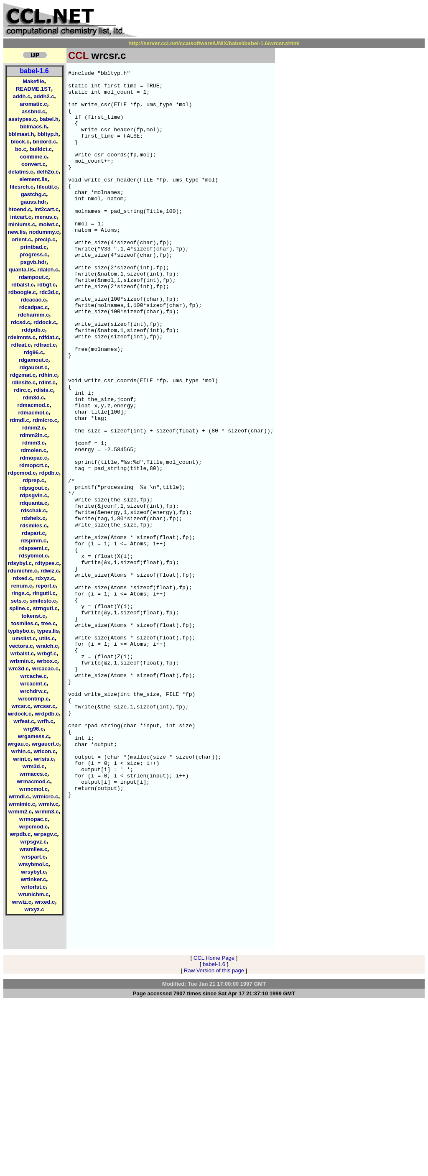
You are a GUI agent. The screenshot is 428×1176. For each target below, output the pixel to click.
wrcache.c (33, 676)
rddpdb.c (33, 330)
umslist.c (24, 638)
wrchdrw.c (33, 691)
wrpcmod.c (33, 826)
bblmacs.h (33, 126)
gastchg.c (33, 194)
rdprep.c (33, 480)
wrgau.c (18, 744)
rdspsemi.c (33, 548)
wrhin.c (21, 751)
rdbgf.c (46, 284)
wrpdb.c (20, 834)
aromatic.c (33, 104)
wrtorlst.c (33, 887)
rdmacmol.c (33, 412)
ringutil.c (44, 593)
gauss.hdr (33, 202)
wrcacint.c (33, 683)
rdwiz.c (50, 571)
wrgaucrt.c (45, 744)
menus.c (46, 217)
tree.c (48, 623)
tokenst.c (33, 616)
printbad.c (33, 247)
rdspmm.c (33, 540)
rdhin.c (48, 375)
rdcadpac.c (33, 307)
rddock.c (44, 322)
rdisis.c (43, 390)
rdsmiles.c (33, 525)
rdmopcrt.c (33, 465)
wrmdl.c (19, 796)
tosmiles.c (24, 623)
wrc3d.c (18, 668)
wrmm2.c (20, 811)
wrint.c (22, 759)
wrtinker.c (33, 879)
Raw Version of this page (214, 1145)
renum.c (22, 586)
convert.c (33, 164)
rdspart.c (33, 533)
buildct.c (41, 149)
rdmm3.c (33, 443)
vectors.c (21, 646)
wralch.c (47, 646)
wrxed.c (45, 902)
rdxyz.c (45, 578)
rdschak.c (33, 510)
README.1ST (33, 89)
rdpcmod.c (22, 473)
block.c (20, 141)
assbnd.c (33, 111)
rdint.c (47, 382)
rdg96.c (33, 352)
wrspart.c (33, 857)
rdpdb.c (49, 473)
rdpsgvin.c (33, 495)
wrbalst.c (22, 653)
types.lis (48, 631)
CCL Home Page (214, 1132)
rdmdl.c (19, 420)
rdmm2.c (33, 427)
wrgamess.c (33, 736)
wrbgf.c (46, 653)
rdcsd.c (20, 322)
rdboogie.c (22, 292)
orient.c (21, 239)
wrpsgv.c (45, 834)
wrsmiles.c (34, 849)
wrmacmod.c (33, 781)
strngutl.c (45, 608)
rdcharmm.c (33, 315)
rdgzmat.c (23, 375)
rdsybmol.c (33, 555)
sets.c (18, 601)
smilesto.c (43, 601)
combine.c (33, 156)
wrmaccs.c (34, 774)
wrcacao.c (45, 668)
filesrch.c (21, 187)
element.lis (33, 179)
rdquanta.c (33, 503)
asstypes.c (22, 119)
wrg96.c (33, 729)
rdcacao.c (33, 300)
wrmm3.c (47, 811)
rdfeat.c (21, 345)
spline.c (19, 608)
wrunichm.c (33, 894)
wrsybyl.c (33, 872)
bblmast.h (21, 134)
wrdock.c (19, 714)
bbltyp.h (48, 134)
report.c (46, 586)
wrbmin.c (21, 661)
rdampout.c (33, 277)
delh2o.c (48, 172)
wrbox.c (47, 661)
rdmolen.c (33, 450)
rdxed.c (22, 578)
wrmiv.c (48, 804)
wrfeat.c (23, 721)
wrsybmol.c (33, 864)
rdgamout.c (33, 360)
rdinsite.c (23, 382)
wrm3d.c (34, 766)
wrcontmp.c (33, 698)
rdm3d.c (33, 397)
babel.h (49, 119)
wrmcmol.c (33, 789)
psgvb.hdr (33, 262)
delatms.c (20, 172)
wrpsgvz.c (33, 842)
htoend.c (19, 209)
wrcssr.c (44, 706)
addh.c (21, 96)
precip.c (45, 239)
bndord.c (44, 141)
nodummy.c (44, 232)
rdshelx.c (33, 518)
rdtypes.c (47, 563)
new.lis (17, 232)
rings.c (20, 593)
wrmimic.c (21, 804)
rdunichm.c (22, 571)
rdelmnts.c (22, 337)
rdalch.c (47, 269)
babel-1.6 (34, 70)
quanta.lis (21, 269)
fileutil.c (47, 187)
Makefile (33, 81)
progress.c (33, 254)
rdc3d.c (49, 292)
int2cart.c (46, 209)
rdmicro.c (45, 420)
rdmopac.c (33, 458)
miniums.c (21, 224)
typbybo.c (20, 631)
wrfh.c (45, 721)
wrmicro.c (45, 796)
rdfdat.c (49, 337)
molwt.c (48, 224)
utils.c (47, 638)
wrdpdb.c (47, 714)
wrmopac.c (33, 819)
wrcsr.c (21, 706)
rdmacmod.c (33, 405)
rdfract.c (45, 345)
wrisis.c (44, 759)
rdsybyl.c (20, 563)
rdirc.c (22, 390)
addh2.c (43, 96)
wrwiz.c (21, 902)
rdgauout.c (33, 367)
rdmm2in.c (33, 435)
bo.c (20, 149)
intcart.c (20, 217)
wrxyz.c (34, 909)
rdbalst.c (22, 284)
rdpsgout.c (33, 488)
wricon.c (44, 751)
